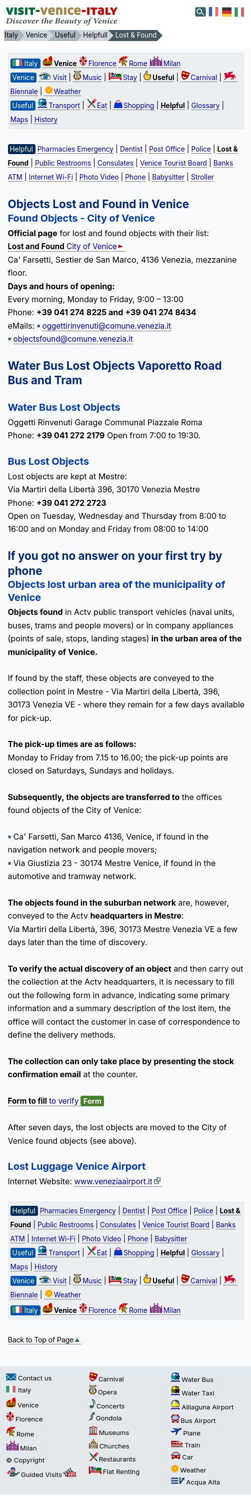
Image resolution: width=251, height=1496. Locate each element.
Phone (135, 177)
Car (181, 1457)
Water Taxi (192, 1393)
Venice (22, 1405)
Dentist (131, 149)
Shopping (134, 106)
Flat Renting (114, 1471)
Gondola (105, 1418)
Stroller (202, 177)
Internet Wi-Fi (51, 177)
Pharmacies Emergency (76, 149)
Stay (122, 78)
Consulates (116, 163)
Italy (18, 1390)
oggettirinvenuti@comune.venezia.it (106, 326)
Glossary (206, 106)
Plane (185, 1433)
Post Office (166, 149)
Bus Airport (193, 1420)
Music (87, 78)
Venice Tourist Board (173, 163)
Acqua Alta (195, 1482)
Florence (97, 64)
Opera (102, 1392)
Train (185, 1445)
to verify (56, 1101)
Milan (165, 64)
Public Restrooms (63, 163)
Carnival (198, 78)
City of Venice (66, 246)
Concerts (106, 1406)
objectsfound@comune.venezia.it (73, 339)
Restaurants (112, 1459)
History (46, 120)
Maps (19, 120)
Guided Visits (42, 1474)
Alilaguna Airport (202, 1407)
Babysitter (168, 177)
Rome (133, 64)
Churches (109, 1446)
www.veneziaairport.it (117, 1181)
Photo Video (99, 177)
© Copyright (25, 1460)
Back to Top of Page (44, 1339)
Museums (109, 1432)
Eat (96, 106)
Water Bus (192, 1379)
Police (201, 149)
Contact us (29, 1378)
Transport (59, 106)
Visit (52, 78)
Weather (62, 92)
